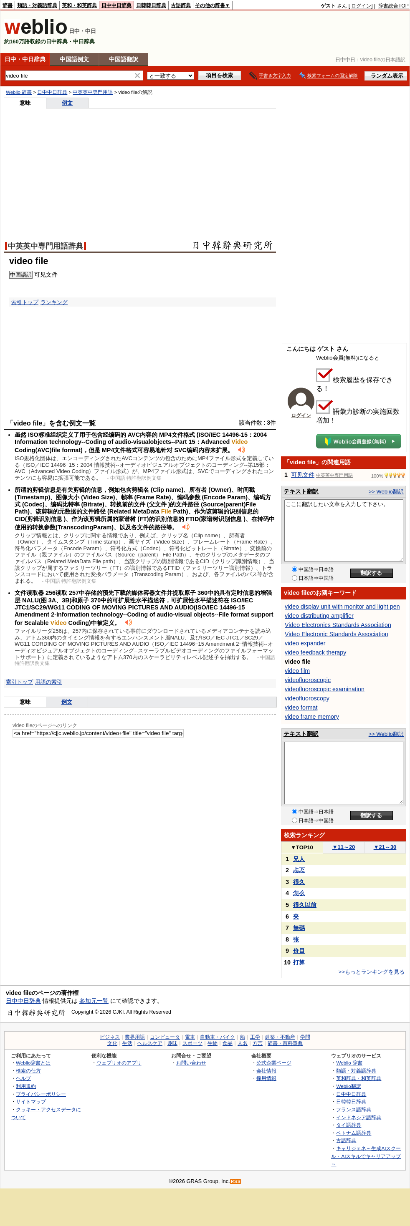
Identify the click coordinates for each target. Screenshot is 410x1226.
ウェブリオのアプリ (119, 1062)
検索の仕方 (28, 1070)
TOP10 (302, 847)
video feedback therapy (315, 652)
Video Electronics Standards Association (338, 625)
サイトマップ (31, 1101)
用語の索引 (48, 682)
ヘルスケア (149, 1043)
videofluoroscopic (308, 680)
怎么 (299, 893)
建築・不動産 (280, 1037)
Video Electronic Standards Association (336, 634)
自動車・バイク (217, 1037)
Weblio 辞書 (19, 92)
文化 (112, 1043)
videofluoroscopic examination (324, 689)
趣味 (172, 1043)
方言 (258, 1043)
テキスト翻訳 (301, 491)
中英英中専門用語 (93, 92)
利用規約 (26, 1086)
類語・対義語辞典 (37, 5)
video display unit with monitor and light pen (342, 606)
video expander (305, 643)
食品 (228, 1043)
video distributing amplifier (319, 615)
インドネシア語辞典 (358, 1117)
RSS (236, 1181)
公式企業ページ (273, 1062)
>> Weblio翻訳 (386, 491)
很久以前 (304, 904)
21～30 (385, 847)
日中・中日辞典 (25, 59)
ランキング (54, 302)
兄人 (299, 859)
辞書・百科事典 (285, 1043)
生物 (213, 1043)
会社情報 (266, 1070)
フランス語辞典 (353, 1109)
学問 (305, 1037)
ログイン (361, 6)
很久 (299, 882)
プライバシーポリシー (41, 1094)
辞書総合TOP (393, 6)
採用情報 (266, 1078)
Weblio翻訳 (348, 1086)
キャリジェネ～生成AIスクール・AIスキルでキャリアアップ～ (366, 1155)
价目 (299, 950)
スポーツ (192, 1043)
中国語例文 (74, 59)
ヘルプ (23, 1078)
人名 (243, 1043)
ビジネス (110, 1037)
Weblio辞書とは (33, 1062)
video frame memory (312, 716)
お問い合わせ (191, 1062)
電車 (190, 1037)
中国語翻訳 (123, 59)
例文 (67, 103)
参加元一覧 (94, 1000)
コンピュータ (165, 1037)
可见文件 (46, 274)
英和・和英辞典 (79, 5)
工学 (255, 1037)
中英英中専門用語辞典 (45, 246)
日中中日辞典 (116, 5)
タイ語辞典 (348, 1125)
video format (301, 707)
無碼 (299, 927)
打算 (299, 962)
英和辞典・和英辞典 (358, 1078)
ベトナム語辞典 (353, 1132)
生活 (127, 1043)
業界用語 (135, 1037)
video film (297, 670)
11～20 (343, 847)
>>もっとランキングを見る (372, 972)
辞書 (8, 5)
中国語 (18, 275)
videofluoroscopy (307, 698)
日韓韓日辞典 (151, 5)
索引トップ (24, 302)
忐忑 (299, 870)
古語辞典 (181, 5)
